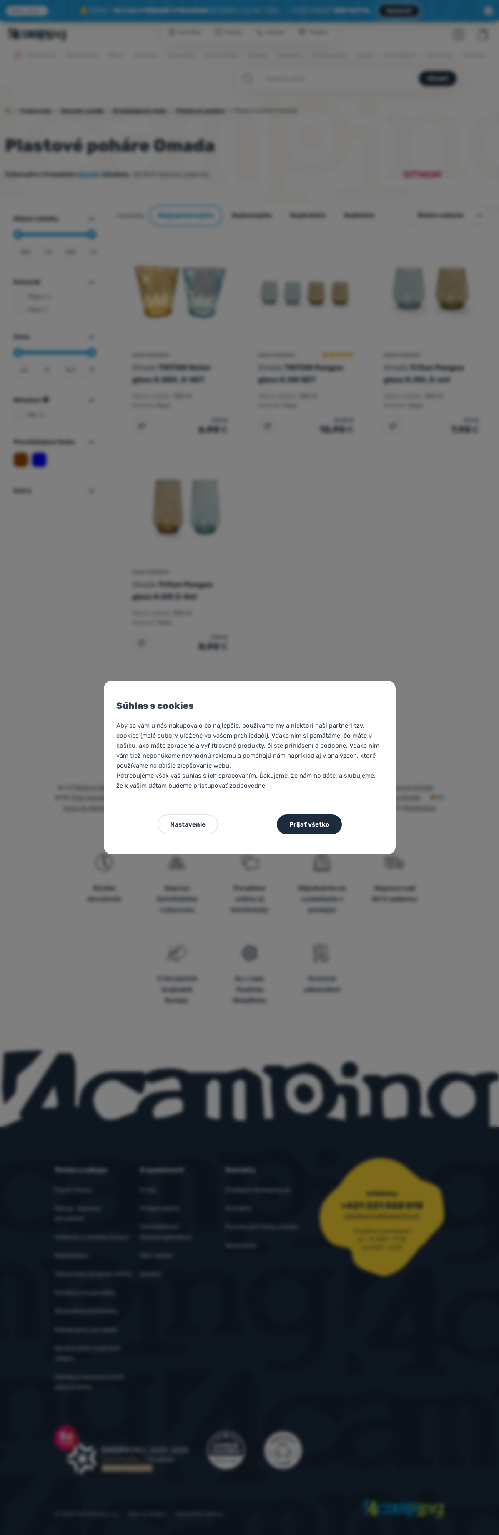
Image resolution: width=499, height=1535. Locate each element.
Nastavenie (188, 824)
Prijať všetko (309, 824)
